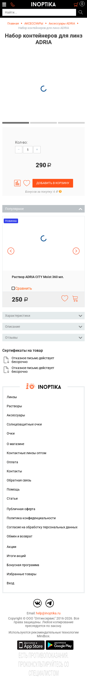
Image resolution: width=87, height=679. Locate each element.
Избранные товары (21, 574)
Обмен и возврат (19, 536)
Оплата (12, 462)
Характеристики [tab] (43, 315)
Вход (10, 583)
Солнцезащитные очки (24, 424)
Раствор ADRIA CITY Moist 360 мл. (38, 277)
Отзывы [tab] (43, 337)
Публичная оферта (21, 509)
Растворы (14, 406)
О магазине (15, 444)
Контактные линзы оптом (26, 453)
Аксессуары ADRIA (62, 23)
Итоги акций (16, 556)
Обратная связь (19, 480)
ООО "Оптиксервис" (41, 618)
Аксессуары (16, 415)
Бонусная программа (23, 565)
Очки (11, 433)
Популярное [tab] (43, 208)
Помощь (13, 489)
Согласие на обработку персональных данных (42, 527)
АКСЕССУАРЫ (33, 23)
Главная (13, 23)
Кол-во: (21, 142)
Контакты (14, 471)
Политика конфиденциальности (31, 518)
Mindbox (43, 636)
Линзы (12, 397)
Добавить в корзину (52, 183)
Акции (11, 547)
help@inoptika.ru (48, 613)
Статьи (12, 498)
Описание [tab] (43, 326)
